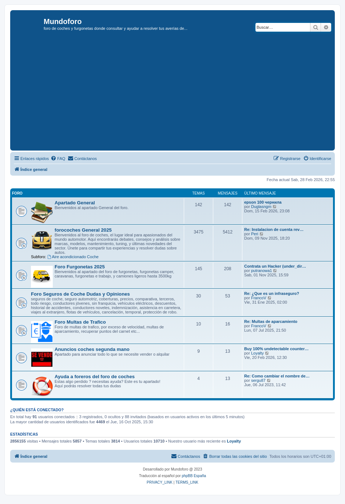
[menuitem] (58, 158)
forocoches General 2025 (83, 230)
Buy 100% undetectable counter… (276, 349)
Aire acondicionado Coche (73, 257)
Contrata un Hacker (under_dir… (275, 266)
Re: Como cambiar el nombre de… (277, 376)
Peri (254, 234)
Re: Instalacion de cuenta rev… (274, 229)
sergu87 (258, 380)
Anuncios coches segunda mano (92, 349)
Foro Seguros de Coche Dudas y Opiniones (80, 294)
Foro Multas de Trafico (80, 322)
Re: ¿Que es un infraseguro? (271, 293)
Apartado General (75, 202)
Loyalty (257, 353)
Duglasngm (261, 206)
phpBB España (194, 476)
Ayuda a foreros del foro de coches (95, 376)
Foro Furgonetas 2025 (80, 266)
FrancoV (258, 298)
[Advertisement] (178, 94)
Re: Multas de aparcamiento (270, 321)
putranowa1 (261, 270)
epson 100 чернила (263, 202)
